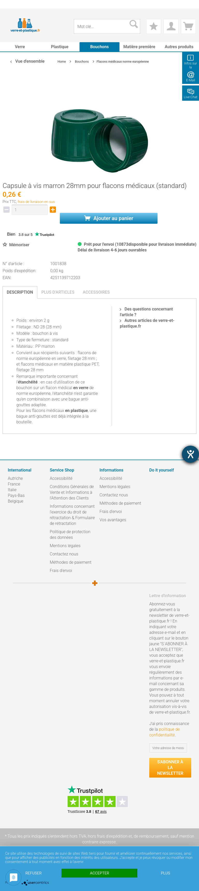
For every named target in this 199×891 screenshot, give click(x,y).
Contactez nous (64, 554)
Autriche (15, 478)
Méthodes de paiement (70, 562)
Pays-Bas (16, 495)
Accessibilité (61, 478)
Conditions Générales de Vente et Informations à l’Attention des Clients (72, 492)
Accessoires (96, 292)
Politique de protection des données (70, 534)
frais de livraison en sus (36, 202)
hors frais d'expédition (107, 836)
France (14, 484)
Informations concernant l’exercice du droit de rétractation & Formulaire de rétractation (72, 515)
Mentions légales (65, 545)
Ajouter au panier (108, 218)
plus (165, 873)
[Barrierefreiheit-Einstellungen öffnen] (190, 454)
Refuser (33, 873)
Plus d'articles (58, 292)
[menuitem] (10, 4)
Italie (12, 489)
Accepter (99, 873)
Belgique (15, 501)
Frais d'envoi (61, 570)
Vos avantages (113, 519)
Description (20, 292)
